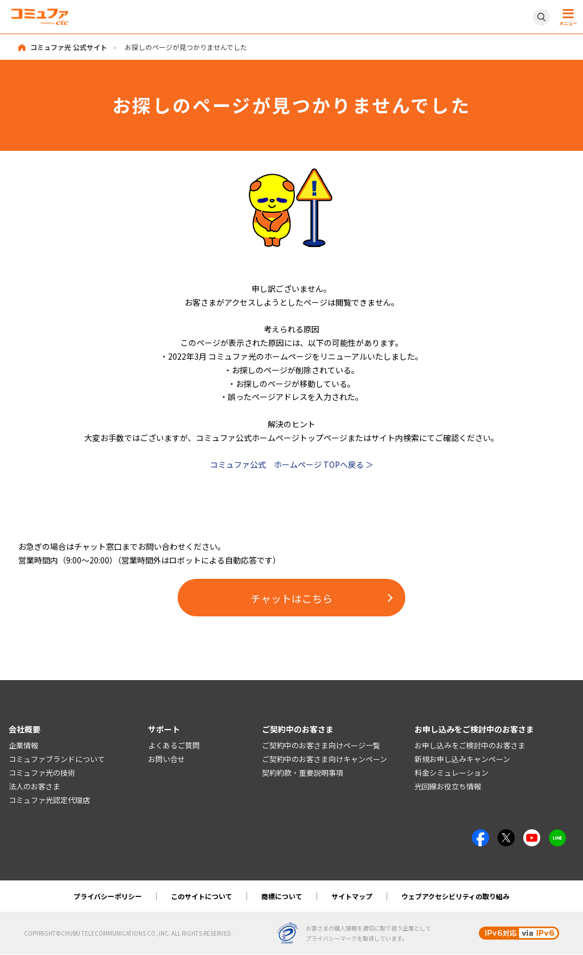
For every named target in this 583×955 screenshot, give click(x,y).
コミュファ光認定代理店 (49, 800)
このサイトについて (201, 897)
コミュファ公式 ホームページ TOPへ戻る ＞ (291, 464)
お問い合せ (166, 759)
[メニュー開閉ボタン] (566, 17)
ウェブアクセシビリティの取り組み (455, 897)
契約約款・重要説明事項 (302, 772)
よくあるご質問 (174, 745)
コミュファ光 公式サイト (68, 47)
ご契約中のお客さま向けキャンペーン (324, 759)
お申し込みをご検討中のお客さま (469, 745)
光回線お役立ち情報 (447, 786)
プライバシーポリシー (107, 897)
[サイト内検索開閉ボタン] (541, 17)
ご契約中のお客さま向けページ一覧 (321, 745)
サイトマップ (351, 897)
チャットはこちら (291, 598)
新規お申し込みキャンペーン (462, 759)
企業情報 (23, 745)
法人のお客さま (34, 786)
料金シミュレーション (451, 772)
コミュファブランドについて (57, 759)
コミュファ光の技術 (42, 772)
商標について (281, 897)
